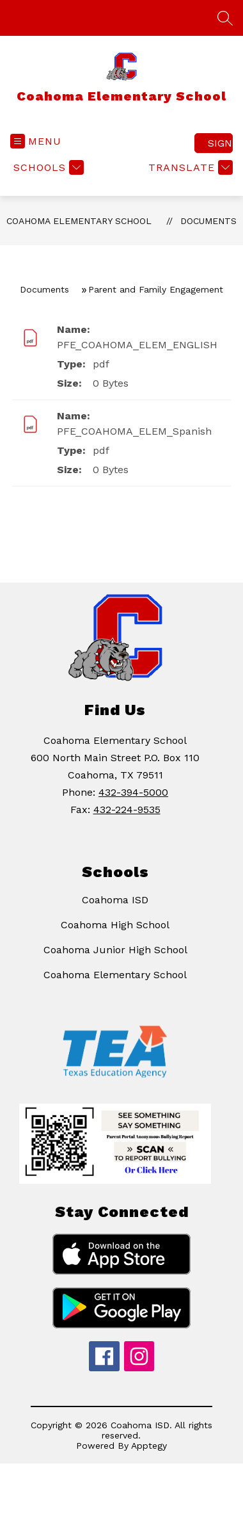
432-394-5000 (133, 792)
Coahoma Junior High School (115, 950)
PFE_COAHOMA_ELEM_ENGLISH (137, 345)
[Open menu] (35, 141)
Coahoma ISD (115, 900)
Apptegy (149, 1445)
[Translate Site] (189, 167)
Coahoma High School (115, 925)
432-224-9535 (127, 809)
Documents (208, 221)
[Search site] (225, 18)
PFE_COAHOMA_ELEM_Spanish (134, 431)
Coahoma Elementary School (79, 221)
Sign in (220, 143)
